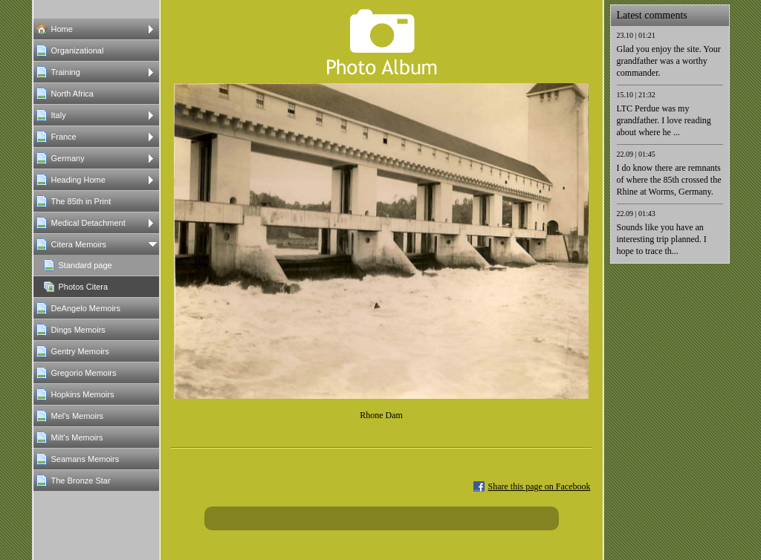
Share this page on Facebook (539, 486)
